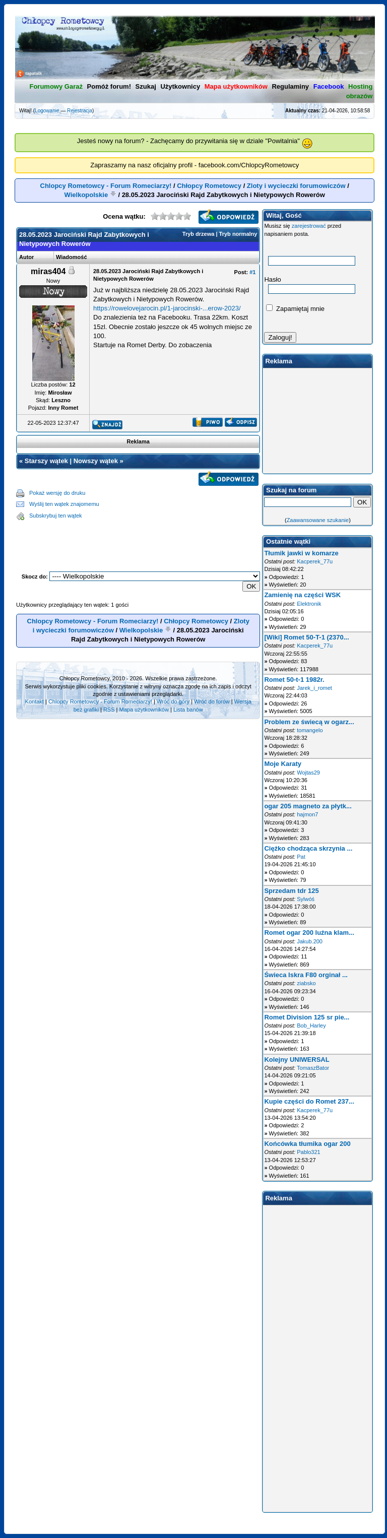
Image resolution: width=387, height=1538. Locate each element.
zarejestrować (309, 226)
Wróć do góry (173, 701)
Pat (301, 857)
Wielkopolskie (86, 195)
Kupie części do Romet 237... (309, 1101)
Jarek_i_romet (314, 688)
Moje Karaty (282, 763)
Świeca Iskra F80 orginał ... (305, 975)
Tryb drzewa (198, 234)
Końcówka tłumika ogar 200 (307, 1143)
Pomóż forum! (109, 86)
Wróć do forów (212, 701)
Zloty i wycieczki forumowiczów (296, 185)
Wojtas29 (308, 773)
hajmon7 (307, 814)
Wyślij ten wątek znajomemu (64, 504)
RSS (109, 710)
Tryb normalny (238, 234)
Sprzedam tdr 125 (291, 890)
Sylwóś (305, 899)
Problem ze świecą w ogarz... (309, 722)
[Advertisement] (138, 538)
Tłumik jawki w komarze (301, 553)
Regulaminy (290, 86)
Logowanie (47, 110)
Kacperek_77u (315, 561)
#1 (252, 272)
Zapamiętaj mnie (295, 308)
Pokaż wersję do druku (57, 493)
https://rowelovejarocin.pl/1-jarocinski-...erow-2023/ (167, 308)
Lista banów (188, 710)
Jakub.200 (309, 941)
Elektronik (309, 604)
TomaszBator (313, 1068)
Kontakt (34, 701)
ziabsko (306, 983)
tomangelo (309, 730)
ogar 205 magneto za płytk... (307, 806)
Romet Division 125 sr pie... (306, 1017)
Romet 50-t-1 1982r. (294, 679)
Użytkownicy (180, 86)
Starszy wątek (46, 461)
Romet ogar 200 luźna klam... (309, 932)
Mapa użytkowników (143, 710)
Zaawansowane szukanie (318, 520)
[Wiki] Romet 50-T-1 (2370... (306, 637)
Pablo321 (308, 1152)
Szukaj (146, 86)
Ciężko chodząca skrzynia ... (308, 848)
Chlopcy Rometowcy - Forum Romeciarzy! (106, 185)
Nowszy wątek (96, 461)
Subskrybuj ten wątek (55, 515)
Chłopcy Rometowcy (209, 185)
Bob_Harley (311, 1025)
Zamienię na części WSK (302, 595)
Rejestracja (79, 110)
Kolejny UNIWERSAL (296, 1059)
